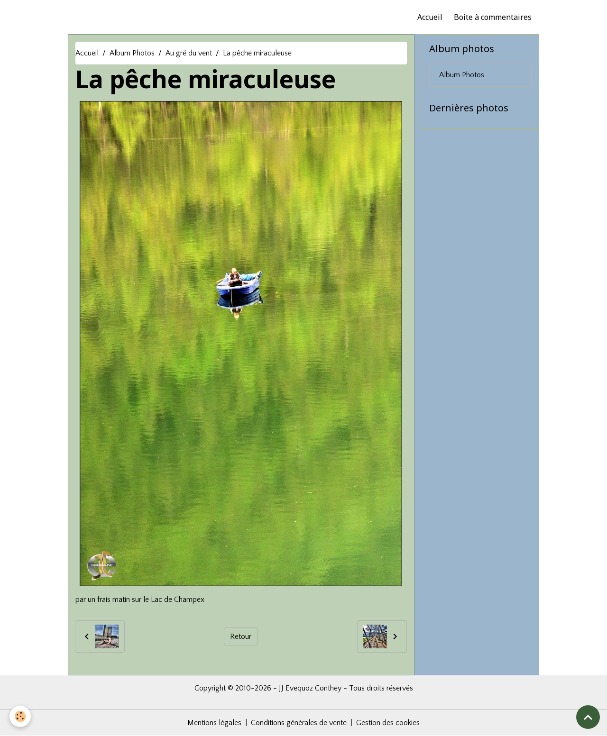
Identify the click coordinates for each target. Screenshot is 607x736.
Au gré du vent (189, 53)
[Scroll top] (588, 717)
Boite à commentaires (493, 17)
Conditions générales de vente (299, 722)
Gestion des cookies (388, 722)
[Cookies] (20, 716)
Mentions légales (214, 722)
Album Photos (132, 53)
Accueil (429, 17)
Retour (240, 636)
